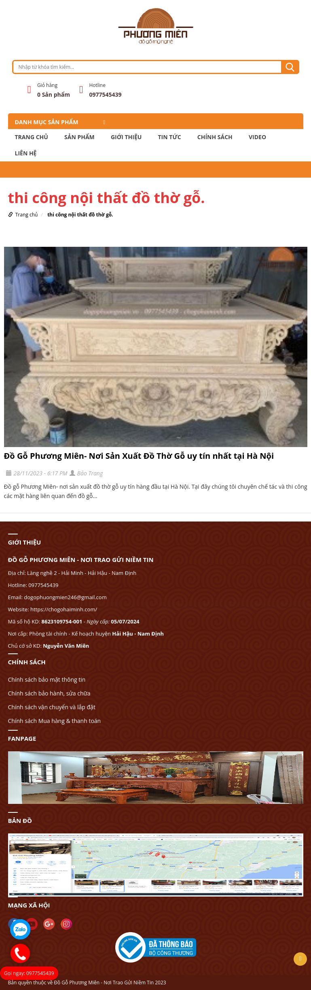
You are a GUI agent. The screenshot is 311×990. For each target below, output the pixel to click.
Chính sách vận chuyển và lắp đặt (51, 707)
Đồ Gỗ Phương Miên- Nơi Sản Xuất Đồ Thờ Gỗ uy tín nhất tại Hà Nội (139, 455)
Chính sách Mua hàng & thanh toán (54, 721)
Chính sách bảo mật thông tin (47, 679)
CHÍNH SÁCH (215, 137)
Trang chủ (31, 137)
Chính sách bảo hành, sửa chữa (49, 693)
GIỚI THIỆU (126, 137)
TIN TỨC (169, 137)
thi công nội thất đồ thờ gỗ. (80, 214)
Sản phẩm (79, 137)
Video (257, 137)
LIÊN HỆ (26, 153)
